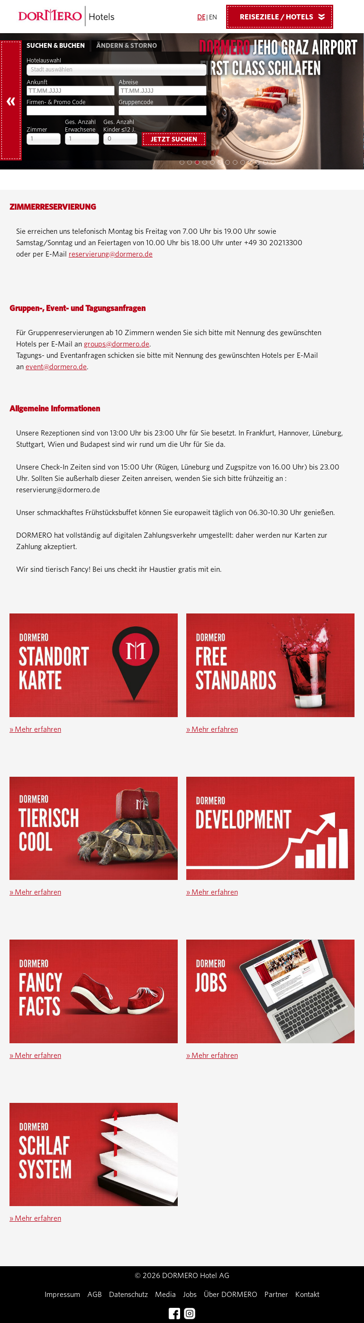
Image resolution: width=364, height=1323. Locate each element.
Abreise (128, 83)
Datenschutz (128, 1294)
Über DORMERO (230, 1294)
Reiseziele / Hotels (286, 17)
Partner (276, 1294)
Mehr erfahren (35, 729)
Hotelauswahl (44, 61)
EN (213, 17)
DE (201, 17)
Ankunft (37, 83)
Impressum (62, 1294)
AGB (94, 1294)
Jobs (190, 1294)
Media (165, 1294)
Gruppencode (135, 102)
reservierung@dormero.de (111, 254)
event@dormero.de (56, 367)
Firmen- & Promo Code (56, 102)
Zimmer (37, 130)
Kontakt (307, 1294)
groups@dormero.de (116, 344)
